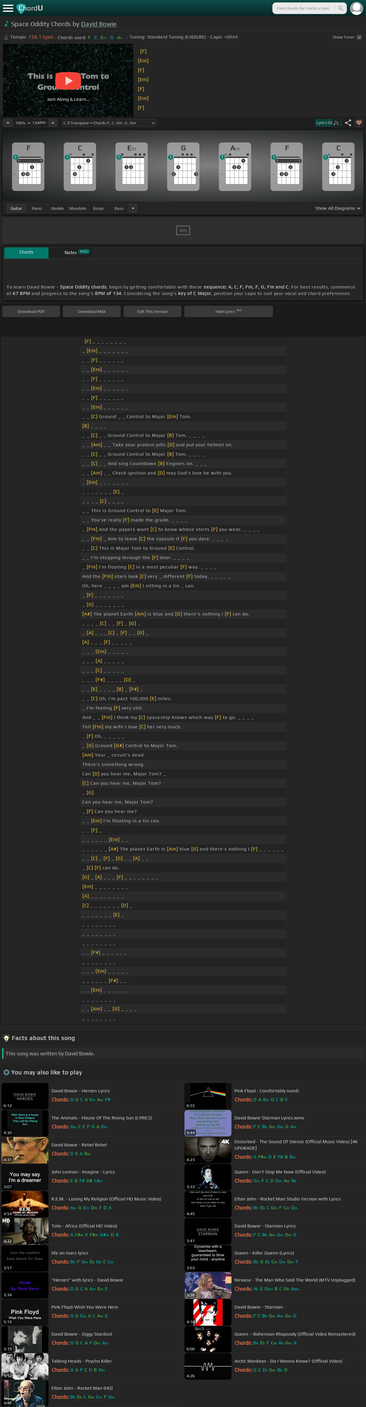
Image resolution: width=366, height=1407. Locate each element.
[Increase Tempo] (53, 123)
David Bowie (99, 24)
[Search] (340, 8)
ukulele (57, 208)
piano (37, 208)
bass (119, 208)
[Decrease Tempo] (8, 123)
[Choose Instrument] (133, 208)
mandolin (77, 208)
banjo (98, 208)
